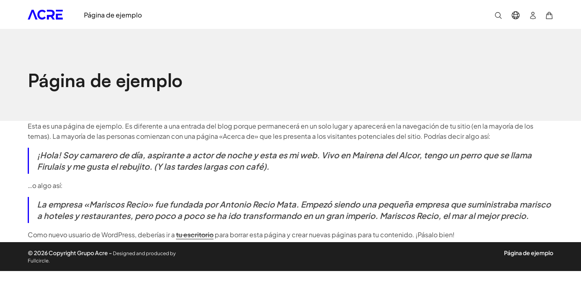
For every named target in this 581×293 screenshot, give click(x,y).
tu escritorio (194, 234)
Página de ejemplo (528, 252)
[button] (498, 14)
